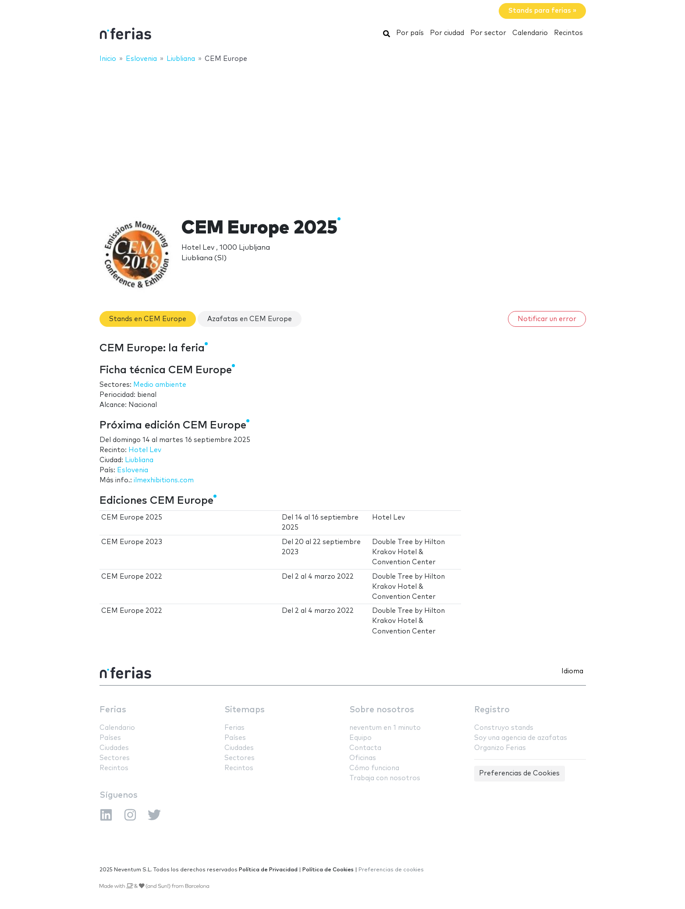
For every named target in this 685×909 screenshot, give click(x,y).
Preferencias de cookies (391, 870)
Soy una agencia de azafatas (520, 738)
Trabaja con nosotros (384, 778)
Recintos (568, 33)
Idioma (572, 671)
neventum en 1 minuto (385, 728)
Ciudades (114, 748)
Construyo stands (503, 728)
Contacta (365, 748)
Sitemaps (244, 710)
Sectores (114, 758)
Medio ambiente (159, 385)
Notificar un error (547, 319)
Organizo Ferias (500, 748)
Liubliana (139, 460)
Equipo (360, 738)
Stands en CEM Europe (147, 319)
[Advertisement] (343, 134)
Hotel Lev (144, 450)
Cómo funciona (374, 768)
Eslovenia (132, 470)
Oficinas (362, 758)
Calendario (530, 33)
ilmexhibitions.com (164, 480)
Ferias (112, 710)
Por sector (488, 33)
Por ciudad (447, 33)
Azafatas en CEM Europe (249, 319)
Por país (410, 33)
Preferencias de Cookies (519, 773)
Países (110, 738)
